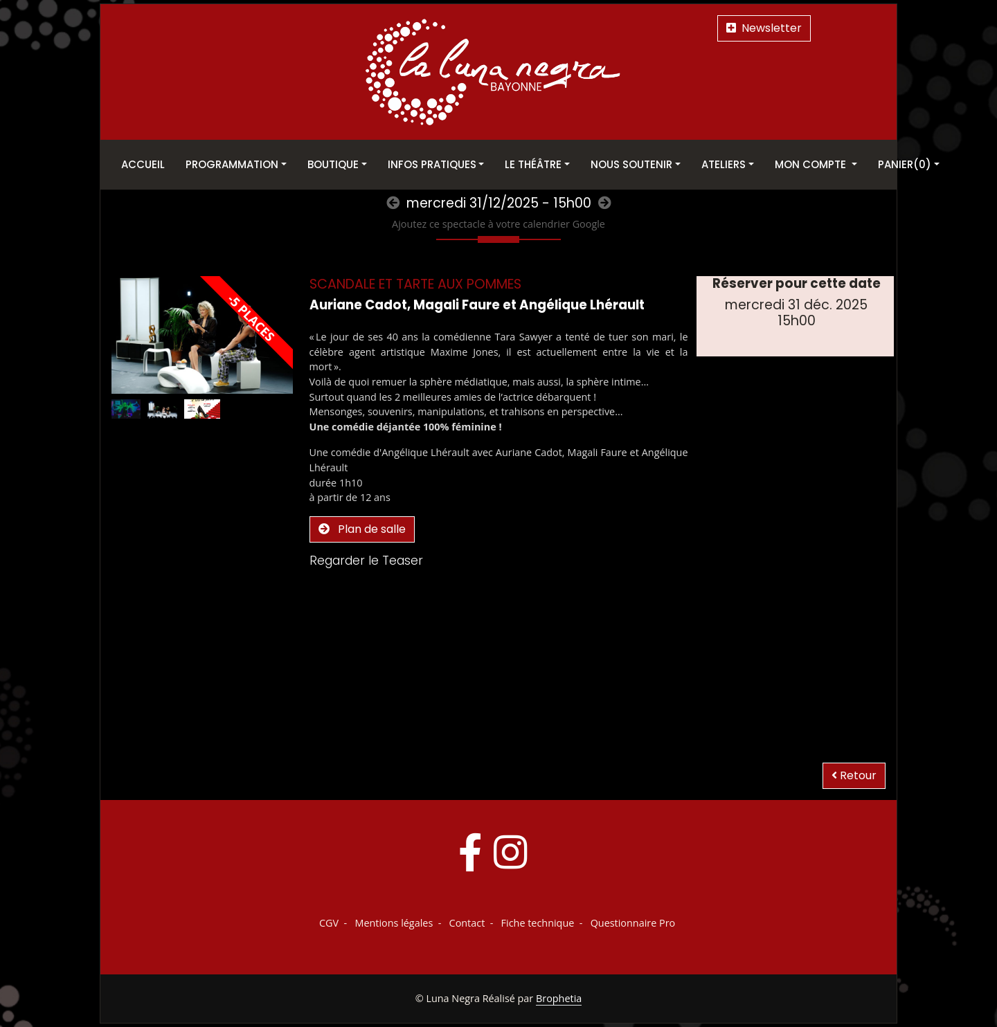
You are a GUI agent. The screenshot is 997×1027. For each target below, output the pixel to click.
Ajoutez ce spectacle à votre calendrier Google (498, 223)
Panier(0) (904, 164)
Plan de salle (362, 529)
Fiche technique (538, 922)
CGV (329, 922)
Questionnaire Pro (633, 922)
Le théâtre (533, 164)
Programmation (232, 164)
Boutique (333, 164)
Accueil (143, 164)
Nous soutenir (631, 164)
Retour (854, 775)
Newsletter (764, 28)
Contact (467, 922)
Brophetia (559, 998)
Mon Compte (812, 164)
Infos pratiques (432, 164)
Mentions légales (393, 922)
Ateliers (723, 164)
